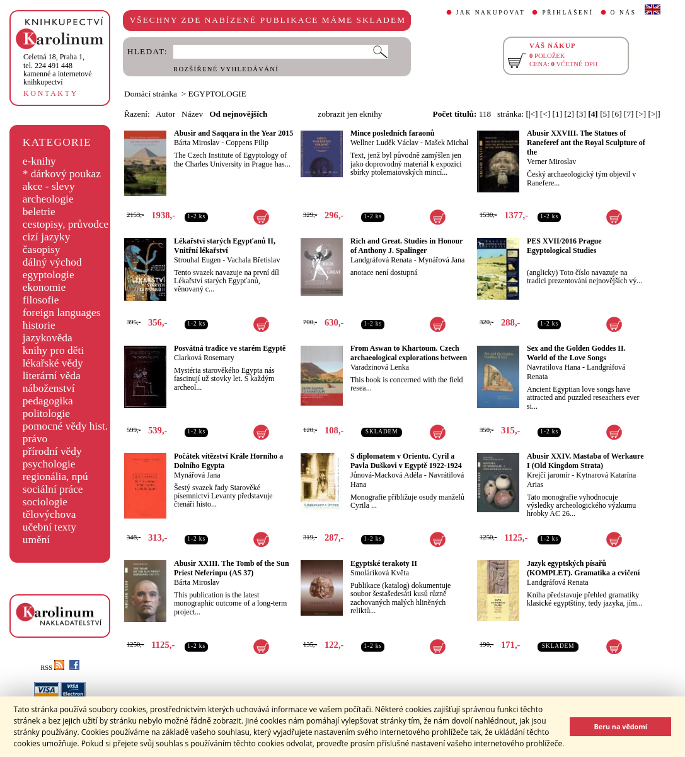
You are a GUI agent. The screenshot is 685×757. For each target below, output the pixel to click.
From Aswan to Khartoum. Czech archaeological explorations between (408, 353)
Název (192, 114)
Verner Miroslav (551, 161)
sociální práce (53, 489)
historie (39, 325)
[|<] (532, 114)
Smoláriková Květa (379, 572)
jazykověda (47, 338)
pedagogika (48, 401)
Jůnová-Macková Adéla (386, 475)
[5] (605, 114)
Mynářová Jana (441, 259)
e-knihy (39, 161)
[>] (641, 114)
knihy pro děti (53, 350)
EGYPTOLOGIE (217, 93)
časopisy (41, 249)
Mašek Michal (446, 142)
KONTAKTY (50, 93)
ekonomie (44, 287)
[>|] (654, 114)
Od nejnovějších (238, 114)
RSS (52, 667)
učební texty (49, 527)
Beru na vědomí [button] (620, 726)
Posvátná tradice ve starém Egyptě (229, 348)
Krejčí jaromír (548, 475)
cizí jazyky (47, 237)
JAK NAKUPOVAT (491, 12)
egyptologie (48, 275)
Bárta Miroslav (196, 142)
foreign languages (62, 313)
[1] (558, 114)
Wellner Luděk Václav (384, 142)
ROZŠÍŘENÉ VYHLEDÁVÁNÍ (226, 69)
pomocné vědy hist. (65, 426)
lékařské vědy (53, 363)
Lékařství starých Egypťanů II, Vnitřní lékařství (224, 246)
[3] (581, 114)
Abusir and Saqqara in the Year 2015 (233, 133)
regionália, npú (55, 477)
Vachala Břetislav (253, 259)
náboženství (49, 388)
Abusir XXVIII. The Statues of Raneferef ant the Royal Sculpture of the (586, 142)
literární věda (52, 376)
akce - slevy (49, 186)
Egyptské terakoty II (383, 563)
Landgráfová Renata (381, 259)
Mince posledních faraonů (392, 133)
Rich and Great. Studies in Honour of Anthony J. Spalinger (406, 246)
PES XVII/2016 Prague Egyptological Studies (564, 246)
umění (36, 540)
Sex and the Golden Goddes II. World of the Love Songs (576, 353)
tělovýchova (49, 514)
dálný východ (52, 262)
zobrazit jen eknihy (350, 114)
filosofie (41, 300)
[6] (617, 114)
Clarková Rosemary (204, 357)
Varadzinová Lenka (379, 367)
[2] (569, 114)
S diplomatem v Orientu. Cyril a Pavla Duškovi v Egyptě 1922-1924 (406, 461)
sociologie (45, 502)
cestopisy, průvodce (66, 224)
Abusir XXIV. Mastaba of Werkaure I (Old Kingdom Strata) (585, 461)
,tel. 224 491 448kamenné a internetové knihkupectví (57, 69)
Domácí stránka (150, 93)
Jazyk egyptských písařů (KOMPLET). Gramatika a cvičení (583, 568)
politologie (46, 414)
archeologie (48, 199)
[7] (629, 114)
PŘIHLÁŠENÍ (567, 12)
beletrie (39, 212)
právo (35, 439)
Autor (165, 114)
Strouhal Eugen (197, 259)
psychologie (49, 464)
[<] (545, 114)
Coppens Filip (247, 142)
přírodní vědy (52, 451)
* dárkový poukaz (62, 174)
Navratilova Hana (553, 367)
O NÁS (623, 12)
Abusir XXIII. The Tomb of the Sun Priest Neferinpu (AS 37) (231, 568)
